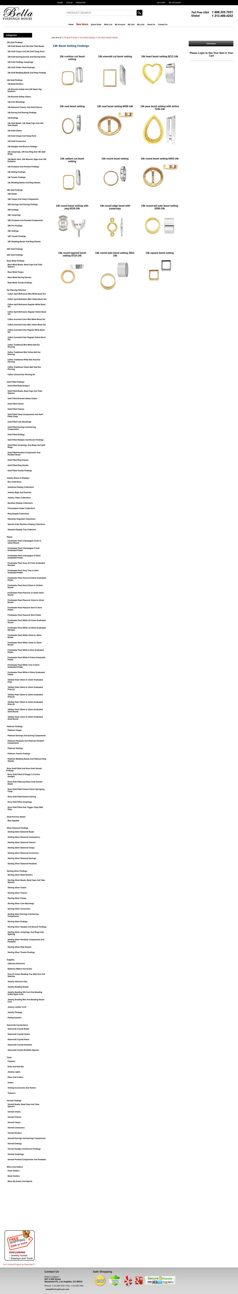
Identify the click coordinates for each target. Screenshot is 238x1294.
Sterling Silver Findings (17, 871)
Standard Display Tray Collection (22, 530)
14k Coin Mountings (16, 102)
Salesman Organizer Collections (21, 519)
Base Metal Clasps (16, 272)
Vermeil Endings (15, 1144)
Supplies (10, 960)
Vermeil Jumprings (16, 1154)
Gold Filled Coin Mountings (19, 422)
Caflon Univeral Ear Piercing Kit (21, 374)
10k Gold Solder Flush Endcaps (21, 67)
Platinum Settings (15, 748)
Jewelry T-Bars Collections (19, 498)
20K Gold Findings (15, 249)
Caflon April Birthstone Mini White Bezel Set (27, 294)
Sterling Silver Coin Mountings (21, 903)
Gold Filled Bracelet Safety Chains (22, 398)
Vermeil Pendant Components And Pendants (27, 1159)
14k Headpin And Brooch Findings (22, 147)
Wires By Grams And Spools (20, 1181)
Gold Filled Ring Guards (18, 460)
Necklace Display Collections (20, 503)
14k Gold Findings (15, 80)
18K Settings (13, 231)
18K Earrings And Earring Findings (23, 204)
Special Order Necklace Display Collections (26, 524)
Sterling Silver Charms (17, 893)
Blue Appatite (13, 821)
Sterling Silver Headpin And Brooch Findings (27, 927)
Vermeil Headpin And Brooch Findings (24, 1149)
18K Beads (12, 194)
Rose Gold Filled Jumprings (20, 802)
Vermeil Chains (14, 1112)
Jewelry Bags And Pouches (19, 492)
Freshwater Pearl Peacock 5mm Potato (24, 615)
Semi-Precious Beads (16, 817)
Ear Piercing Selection (16, 290)
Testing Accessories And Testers (22, 1088)
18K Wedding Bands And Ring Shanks (24, 242)
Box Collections (14, 482)
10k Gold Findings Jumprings (20, 62)
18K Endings (13, 210)
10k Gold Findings (15, 42)
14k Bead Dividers (15, 84)
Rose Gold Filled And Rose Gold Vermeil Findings (24, 769)
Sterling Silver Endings (17, 922)
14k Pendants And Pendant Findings (23, 167)
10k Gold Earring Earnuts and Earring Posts (27, 57)
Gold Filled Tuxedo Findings (20, 471)
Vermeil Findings (14, 1101)
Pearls (9, 537)
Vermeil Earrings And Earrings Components (27, 1138)
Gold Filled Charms (16, 409)
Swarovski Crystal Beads (18, 1029)
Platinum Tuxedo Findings (19, 754)
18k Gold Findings (15, 190)
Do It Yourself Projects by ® (18, 1264)
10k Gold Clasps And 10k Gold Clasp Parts (26, 51)
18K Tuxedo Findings (17, 236)
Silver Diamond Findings (17, 828)
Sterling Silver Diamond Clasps (21, 848)
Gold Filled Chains (16, 404)
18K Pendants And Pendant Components (25, 220)
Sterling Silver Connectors (19, 909)
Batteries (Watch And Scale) (20, 969)
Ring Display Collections (18, 514)
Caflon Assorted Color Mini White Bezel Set (26, 319)
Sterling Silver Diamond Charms (21, 842)
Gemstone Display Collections (21, 487)
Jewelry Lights (14, 1072)
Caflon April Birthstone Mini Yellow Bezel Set (27, 299)
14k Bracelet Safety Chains (19, 97)
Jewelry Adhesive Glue (17, 982)
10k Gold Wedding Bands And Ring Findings (27, 73)
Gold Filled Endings (16, 435)
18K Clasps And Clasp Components (23, 199)
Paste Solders (14, 1171)
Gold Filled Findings (15, 382)
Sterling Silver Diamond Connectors (23, 853)
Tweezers (12, 1093)
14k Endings (13, 118)
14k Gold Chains (15, 131)
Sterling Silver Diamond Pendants (22, 864)
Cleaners (11, 1061)
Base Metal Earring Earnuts (19, 277)
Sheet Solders (14, 1176)
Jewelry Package (15, 1012)
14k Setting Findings (16, 172)
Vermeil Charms (14, 1117)
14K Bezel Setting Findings (107, 38)
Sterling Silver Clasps (17, 898)
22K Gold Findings (15, 255)
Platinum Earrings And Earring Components (27, 736)
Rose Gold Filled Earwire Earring (22, 797)
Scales (10, 1082)
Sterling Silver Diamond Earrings (22, 858)
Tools (9, 1057)
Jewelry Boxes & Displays (18, 478)
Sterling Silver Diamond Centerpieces (24, 837)
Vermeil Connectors (16, 1128)
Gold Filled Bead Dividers (19, 386)
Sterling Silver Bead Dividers (20, 875)
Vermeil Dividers (15, 1133)
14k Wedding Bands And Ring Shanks (24, 183)
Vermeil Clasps (14, 1122)
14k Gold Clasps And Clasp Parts (22, 136)
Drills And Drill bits (16, 1067)
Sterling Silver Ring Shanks (19, 947)
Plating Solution (14, 1018)
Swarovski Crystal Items (17, 1025)
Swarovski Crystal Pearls (18, 1039)
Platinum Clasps (15, 730)
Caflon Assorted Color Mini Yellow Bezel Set (27, 325)
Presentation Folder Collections (21, 508)
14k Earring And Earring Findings (22, 113)
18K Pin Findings (15, 226)
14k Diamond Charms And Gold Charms (25, 107)
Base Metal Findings (15, 261)
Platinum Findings (15, 726)
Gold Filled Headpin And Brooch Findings (26, 440)
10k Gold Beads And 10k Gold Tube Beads (26, 46)
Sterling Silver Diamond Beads (21, 832)
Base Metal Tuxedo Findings (20, 283)
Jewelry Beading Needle (18, 987)
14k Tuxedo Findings (16, 177)
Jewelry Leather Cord (17, 1007)
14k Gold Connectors (17, 141)
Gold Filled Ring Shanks (18, 465)
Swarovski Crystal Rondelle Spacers (23, 1050)
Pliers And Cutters (15, 1077)
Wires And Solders (15, 1167)
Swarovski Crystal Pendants (20, 1045)
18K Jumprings (14, 215)
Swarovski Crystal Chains (19, 1034)
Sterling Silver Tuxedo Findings (21, 952)
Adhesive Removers (16, 964)
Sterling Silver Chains (17, 888)
